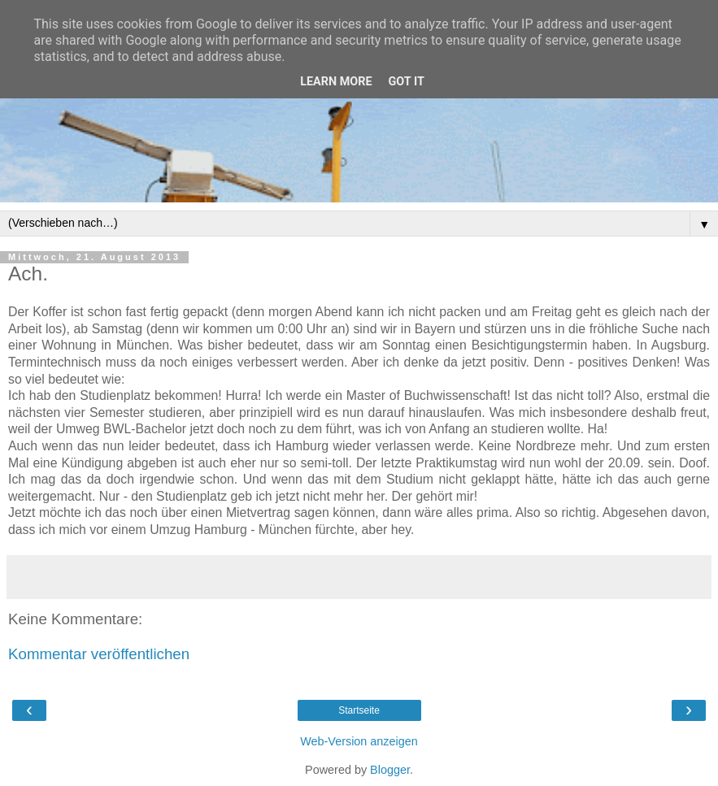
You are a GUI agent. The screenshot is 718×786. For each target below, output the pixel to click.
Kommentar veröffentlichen (98, 653)
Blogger (390, 769)
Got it (406, 82)
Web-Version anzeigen (359, 741)
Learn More (336, 82)
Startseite (359, 710)
